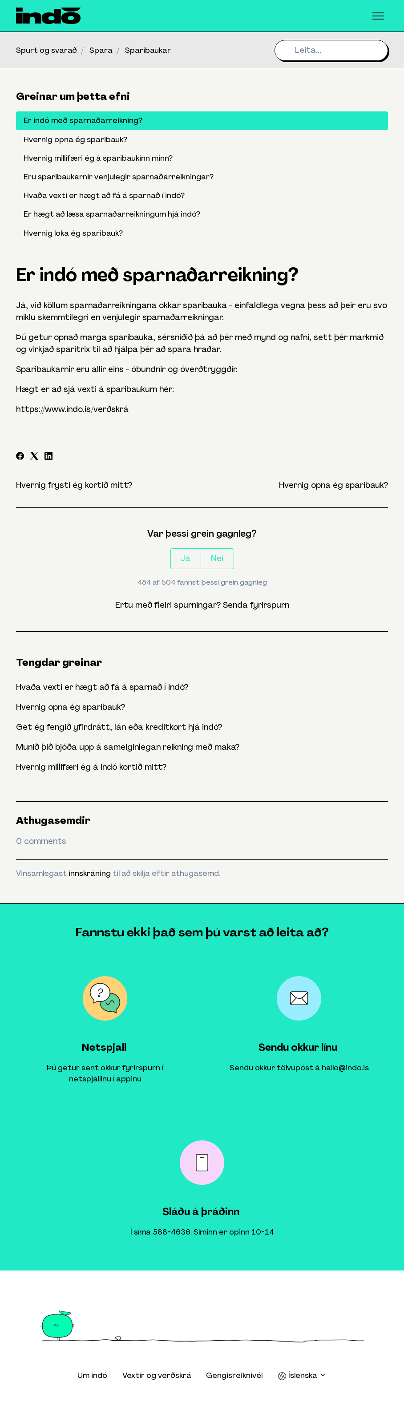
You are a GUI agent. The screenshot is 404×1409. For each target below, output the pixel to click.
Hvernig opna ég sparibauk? (333, 485)
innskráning (90, 873)
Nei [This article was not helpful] (217, 558)
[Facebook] (20, 457)
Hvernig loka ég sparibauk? (73, 233)
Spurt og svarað (46, 50)
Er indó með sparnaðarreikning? (83, 120)
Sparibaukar (148, 50)
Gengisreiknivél (234, 1375)
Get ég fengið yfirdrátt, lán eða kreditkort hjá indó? (119, 727)
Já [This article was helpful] (185, 558)
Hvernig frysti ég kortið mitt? (74, 485)
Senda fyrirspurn (256, 605)
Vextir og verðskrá (156, 1375)
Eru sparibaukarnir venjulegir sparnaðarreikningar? (119, 177)
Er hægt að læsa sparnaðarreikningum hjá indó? (112, 214)
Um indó (92, 1375)
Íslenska (302, 1375)
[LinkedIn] (48, 457)
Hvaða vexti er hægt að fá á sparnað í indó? (102, 687)
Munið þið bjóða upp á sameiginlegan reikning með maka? (127, 747)
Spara (101, 50)
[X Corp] (34, 457)
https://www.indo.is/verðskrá (72, 409)
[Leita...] (331, 50)
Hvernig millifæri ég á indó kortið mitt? (91, 767)
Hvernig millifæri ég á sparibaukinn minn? (98, 158)
